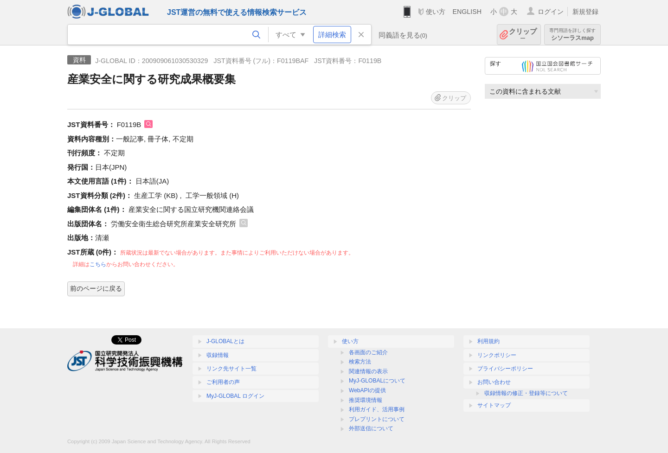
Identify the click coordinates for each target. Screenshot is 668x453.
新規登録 (585, 11)
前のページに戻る (96, 288)
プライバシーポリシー (505, 368)
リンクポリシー (496, 355)
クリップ (523, 34)
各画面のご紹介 (368, 352)
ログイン (551, 11)
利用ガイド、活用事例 (377, 409)
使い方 (435, 11)
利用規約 (488, 341)
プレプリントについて (377, 419)
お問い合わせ (494, 382)
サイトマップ (494, 405)
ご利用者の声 (223, 382)
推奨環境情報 (365, 400)
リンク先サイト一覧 (231, 368)
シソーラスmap (572, 34)
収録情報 (217, 355)
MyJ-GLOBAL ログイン (235, 396)
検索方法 (360, 361)
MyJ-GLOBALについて (377, 380)
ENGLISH (467, 11)
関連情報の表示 (368, 371)
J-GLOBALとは (225, 341)
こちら (98, 264)
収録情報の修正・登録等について (526, 393)
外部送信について (371, 428)
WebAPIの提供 (367, 390)
